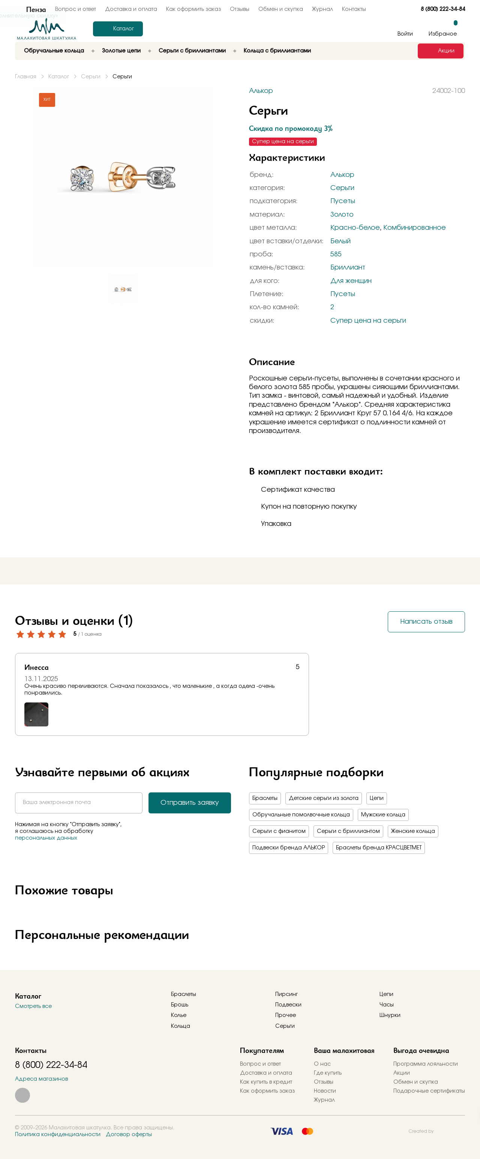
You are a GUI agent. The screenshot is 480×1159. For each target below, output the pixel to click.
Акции (401, 1073)
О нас (322, 1064)
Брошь (179, 1005)
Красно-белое (355, 228)
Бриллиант (347, 267)
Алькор (342, 175)
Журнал (322, 9)
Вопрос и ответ (260, 1064)
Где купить (328, 1073)
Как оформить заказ (193, 9)
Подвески (288, 1005)
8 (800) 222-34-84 (443, 9)
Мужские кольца (383, 815)
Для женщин (351, 281)
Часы (387, 1005)
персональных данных (46, 838)
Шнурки (390, 1015)
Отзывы (239, 9)
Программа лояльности (425, 1064)
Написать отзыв (426, 621)
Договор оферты (129, 1134)
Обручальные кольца (54, 51)
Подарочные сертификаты (429, 1091)
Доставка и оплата (266, 1073)
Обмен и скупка (280, 9)
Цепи (377, 798)
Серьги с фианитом (279, 831)
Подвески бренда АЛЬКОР (288, 848)
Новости (325, 1091)
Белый (340, 241)
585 (336, 254)
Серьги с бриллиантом (348, 831)
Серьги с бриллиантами (192, 51)
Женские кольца (413, 831)
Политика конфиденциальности (57, 1134)
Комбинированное (414, 228)
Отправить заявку (189, 803)
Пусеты (342, 201)
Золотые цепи (121, 51)
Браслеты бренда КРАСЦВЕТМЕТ (379, 848)
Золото (342, 214)
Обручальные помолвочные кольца (301, 815)
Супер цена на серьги (368, 320)
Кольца (180, 1026)
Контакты (354, 9)
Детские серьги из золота (323, 798)
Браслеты (265, 798)
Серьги (342, 188)
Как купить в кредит (266, 1082)
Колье (178, 1015)
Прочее (285, 1015)
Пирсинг (286, 994)
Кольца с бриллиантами (277, 51)
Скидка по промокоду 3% (291, 128)
